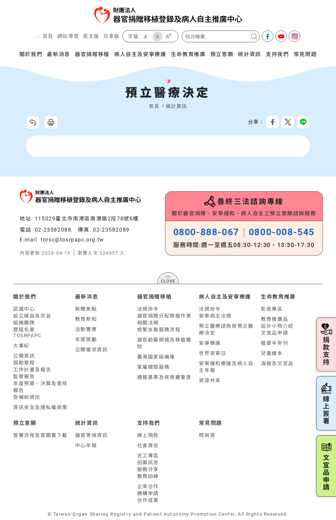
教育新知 (86, 319)
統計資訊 (249, 54)
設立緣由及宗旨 (32, 316)
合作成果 (148, 500)
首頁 (48, 36)
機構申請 (148, 493)
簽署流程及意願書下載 (40, 435)
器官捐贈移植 (92, 54)
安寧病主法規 (215, 316)
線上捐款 (148, 435)
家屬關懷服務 (153, 367)
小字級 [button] (146, 36)
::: (38, 36)
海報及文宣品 (277, 363)
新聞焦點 (86, 309)
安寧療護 (209, 343)
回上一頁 (32, 122)
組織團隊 (24, 323)
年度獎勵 (86, 340)
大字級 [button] (169, 36)
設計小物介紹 (277, 326)
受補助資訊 (26, 397)
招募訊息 (148, 463)
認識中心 (24, 309)
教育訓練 (148, 476)
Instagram (294, 36)
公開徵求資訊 (91, 350)
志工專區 (148, 456)
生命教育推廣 (188, 54)
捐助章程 (24, 363)
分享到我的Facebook (272, 122)
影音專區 (272, 309)
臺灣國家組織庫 (156, 357)
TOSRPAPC (27, 336)
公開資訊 (24, 356)
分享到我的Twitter (287, 122)
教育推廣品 (274, 319)
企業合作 (148, 486)
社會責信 (148, 445)
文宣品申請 (274, 333)
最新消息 (58, 54)
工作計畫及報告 (32, 370)
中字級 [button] (157, 36)
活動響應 (86, 329)
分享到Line (303, 122)
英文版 (91, 36)
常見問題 (305, 54)
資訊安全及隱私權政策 (40, 407)
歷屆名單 (24, 330)
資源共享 (209, 381)
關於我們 (30, 54)
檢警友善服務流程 (159, 330)
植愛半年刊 (274, 343)
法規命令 (148, 309)
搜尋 (254, 36)
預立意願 (221, 54)
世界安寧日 (212, 353)
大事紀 (21, 346)
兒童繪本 (272, 353)
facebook (267, 36)
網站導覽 (68, 36)
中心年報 (86, 445)
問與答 (207, 435)
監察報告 (24, 377)
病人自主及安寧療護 (140, 54)
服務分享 (148, 469)
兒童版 (111, 36)
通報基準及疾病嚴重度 (164, 377)
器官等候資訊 (91, 435)
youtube (281, 36)
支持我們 (277, 54)
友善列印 (50, 122)
